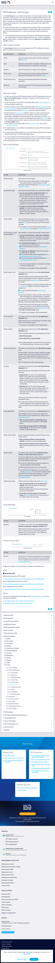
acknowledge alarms (23, 417)
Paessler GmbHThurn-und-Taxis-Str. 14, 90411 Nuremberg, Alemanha (15, 922)
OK (34, 959)
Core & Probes (23, 286)
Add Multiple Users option (44, 228)
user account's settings (24, 561)
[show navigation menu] (52, 2)
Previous (49, 12)
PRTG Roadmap (22, 790)
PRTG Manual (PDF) (9, 755)
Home (24, 222)
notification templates (10, 108)
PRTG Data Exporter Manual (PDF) (41, 768)
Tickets (28, 495)
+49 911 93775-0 (5, 929)
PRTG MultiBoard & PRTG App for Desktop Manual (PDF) (41, 756)
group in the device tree (44, 102)
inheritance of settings (12, 125)
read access (25, 110)
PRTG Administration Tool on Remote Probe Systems (18, 603)
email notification (42, 107)
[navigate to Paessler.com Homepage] (5, 2)
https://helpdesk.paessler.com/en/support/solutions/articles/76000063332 (24, 589)
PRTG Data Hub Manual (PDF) (40, 762)
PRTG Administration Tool (37, 596)
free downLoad (27, 814)
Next (51, 12)
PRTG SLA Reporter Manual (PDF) (41, 759)
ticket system (43, 481)
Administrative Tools (42, 308)
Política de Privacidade (6, 946)
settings (25, 59)
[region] (27, 956)
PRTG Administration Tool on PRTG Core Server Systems (19, 601)
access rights (20, 113)
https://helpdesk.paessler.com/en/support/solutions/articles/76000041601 (24, 584)
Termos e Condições (6, 944)
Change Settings (5, 948)
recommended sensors (24, 477)
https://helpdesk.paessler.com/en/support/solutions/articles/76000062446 (24, 579)
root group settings (34, 123)
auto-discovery (28, 471)
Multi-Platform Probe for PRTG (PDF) (14, 758)
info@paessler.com (6, 926)
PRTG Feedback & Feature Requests (27, 788)
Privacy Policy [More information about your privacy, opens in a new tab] (27, 953)
